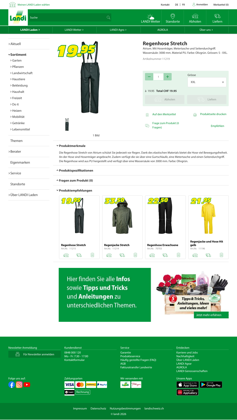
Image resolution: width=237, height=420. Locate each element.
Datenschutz (98, 408)
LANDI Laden (29, 30)
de (176, 4)
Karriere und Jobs (187, 352)
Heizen (16, 110)
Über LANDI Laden (24, 194)
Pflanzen (18, 66)
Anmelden (202, 4)
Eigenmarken (20, 162)
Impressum (80, 408)
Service (15, 173)
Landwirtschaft (22, 73)
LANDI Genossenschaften (192, 371)
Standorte (17, 184)
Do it (15, 104)
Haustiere (18, 79)
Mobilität (18, 116)
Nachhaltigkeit (185, 356)
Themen (16, 140)
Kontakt (165, 4)
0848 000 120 (72, 352)
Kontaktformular (74, 360)
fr (183, 4)
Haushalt (18, 91)
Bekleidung (20, 85)
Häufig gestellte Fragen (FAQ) (138, 360)
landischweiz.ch (154, 408)
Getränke (18, 123)
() (221, 4)
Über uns (205, 30)
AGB (123, 364)
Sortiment (18, 54)
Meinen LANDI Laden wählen (34, 4)
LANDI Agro (117, 30)
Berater (15, 151)
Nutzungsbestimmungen (125, 408)
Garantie (125, 352)
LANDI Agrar (184, 364)
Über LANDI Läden (187, 360)
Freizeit (17, 98)
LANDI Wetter (73, 30)
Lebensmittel (21, 129)
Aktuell (15, 43)
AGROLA (162, 30)
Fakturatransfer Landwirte (136, 367)
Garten (16, 60)
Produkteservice (130, 356)
